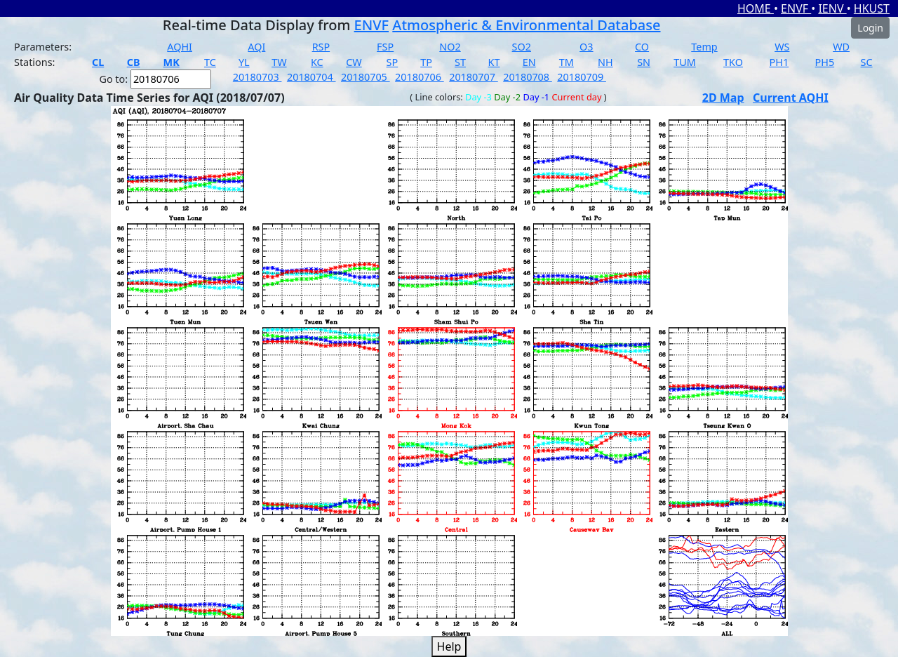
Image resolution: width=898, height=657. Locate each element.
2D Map (723, 97)
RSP (321, 46)
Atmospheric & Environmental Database (526, 24)
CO (642, 46)
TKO (733, 62)
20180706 (419, 77)
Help (449, 646)
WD (841, 46)
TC (210, 62)
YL (244, 62)
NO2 (449, 46)
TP (426, 62)
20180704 (311, 77)
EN (529, 62)
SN (643, 62)
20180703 (257, 77)
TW (279, 62)
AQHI (179, 46)
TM (566, 62)
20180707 (473, 77)
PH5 (825, 62)
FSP (385, 46)
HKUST (872, 8)
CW (353, 62)
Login (870, 27)
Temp (704, 46)
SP (392, 62)
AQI (256, 46)
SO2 (521, 46)
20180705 (365, 77)
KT (494, 62)
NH (605, 62)
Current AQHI (791, 97)
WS (782, 46)
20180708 (527, 77)
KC (317, 62)
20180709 (581, 77)
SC (867, 62)
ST (460, 62)
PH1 (779, 62)
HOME (755, 8)
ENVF (796, 8)
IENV (832, 8)
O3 (586, 46)
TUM (685, 62)
